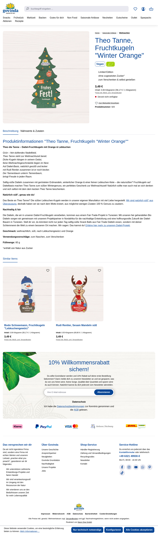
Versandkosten (72, 519)
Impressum (45, 514)
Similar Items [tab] (10, 258)
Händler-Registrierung (90, 449)
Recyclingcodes (87, 457)
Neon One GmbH (85, 522)
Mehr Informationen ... (29, 531)
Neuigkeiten (47, 457)
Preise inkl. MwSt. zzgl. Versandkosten (108, 93)
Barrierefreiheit (91, 514)
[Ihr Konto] (143, 9)
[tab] (10, 131)
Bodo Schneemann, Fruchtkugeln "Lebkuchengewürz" (24, 327)
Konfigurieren (113, 530)
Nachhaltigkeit (48, 464)
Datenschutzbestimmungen (70, 406)
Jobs (44, 471)
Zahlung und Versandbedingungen (95, 453)
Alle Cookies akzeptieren (139, 530)
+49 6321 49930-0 (129, 456)
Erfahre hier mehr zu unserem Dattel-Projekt (107, 225)
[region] (46, 77)
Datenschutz (78, 514)
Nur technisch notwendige (87, 530)
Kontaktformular (127, 452)
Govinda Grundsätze (51, 460)
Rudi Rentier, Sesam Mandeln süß (76, 325)
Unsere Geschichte (50, 449)
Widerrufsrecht (58, 514)
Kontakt (83, 464)
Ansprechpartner (49, 453)
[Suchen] (27, 8)
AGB (76, 410)
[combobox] (76, 9)
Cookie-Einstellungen (108, 514)
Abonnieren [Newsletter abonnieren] (103, 392)
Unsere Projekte (49, 467)
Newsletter (85, 460)
